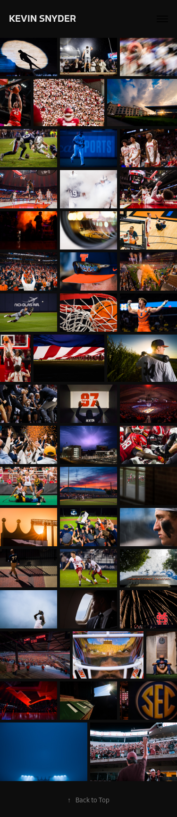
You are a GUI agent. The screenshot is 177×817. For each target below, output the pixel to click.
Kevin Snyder (42, 19)
